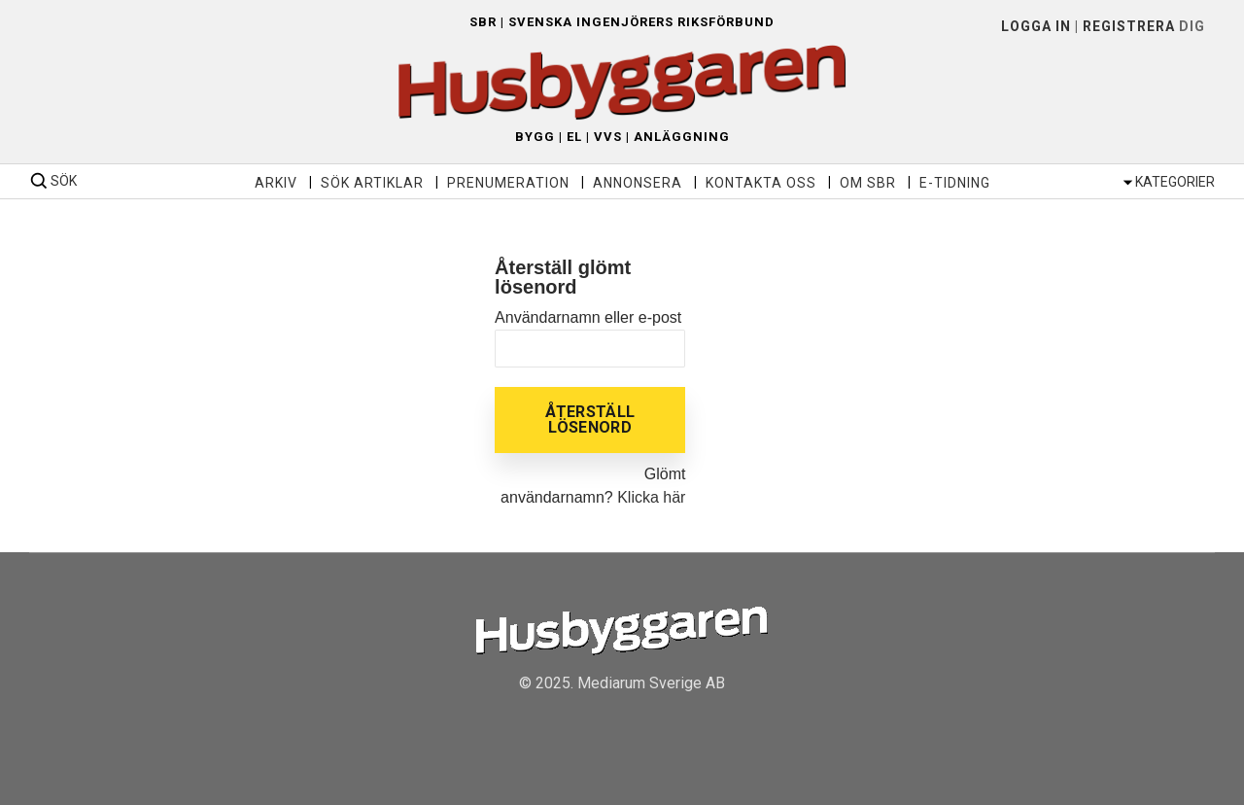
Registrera (1129, 26)
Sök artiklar (372, 183)
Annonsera (637, 183)
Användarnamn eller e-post (588, 317)
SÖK (64, 181)
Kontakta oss (761, 183)
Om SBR (868, 183)
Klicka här (651, 497)
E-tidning (954, 183)
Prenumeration (508, 183)
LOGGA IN (1036, 26)
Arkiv (276, 183)
